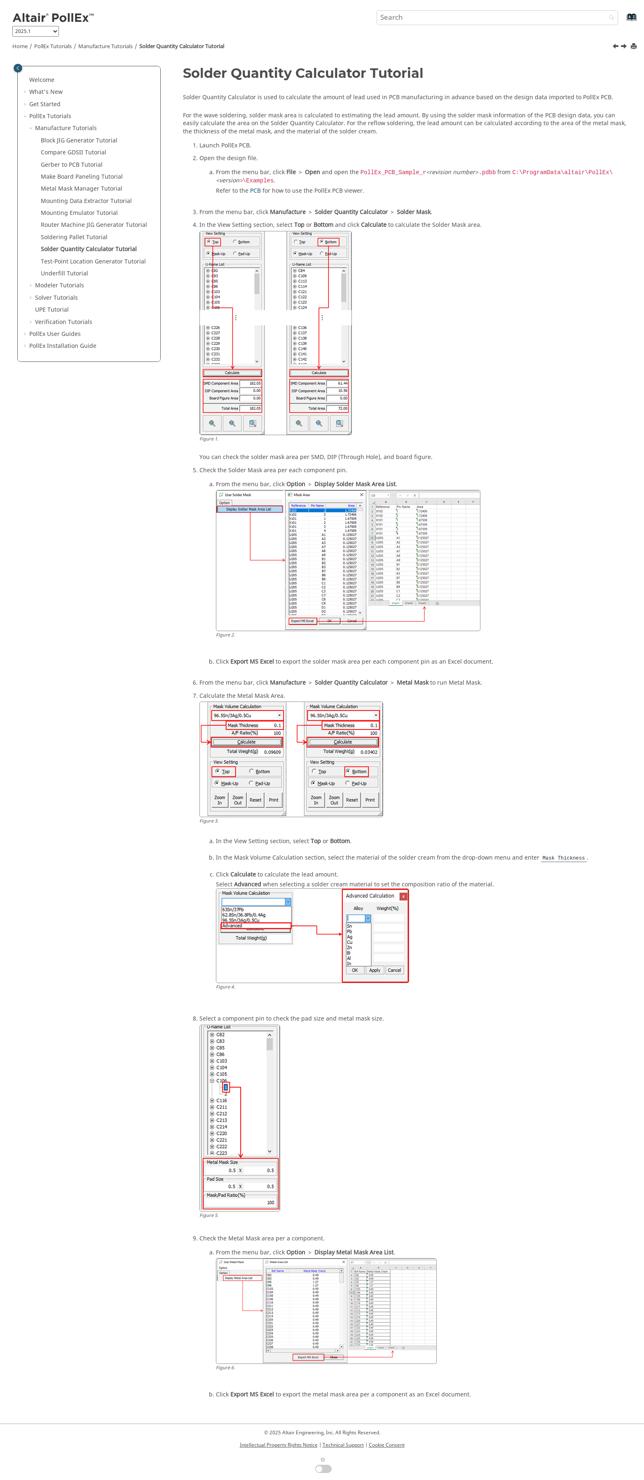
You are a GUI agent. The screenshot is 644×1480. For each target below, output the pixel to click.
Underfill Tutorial (64, 273)
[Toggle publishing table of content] (18, 68)
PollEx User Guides (55, 334)
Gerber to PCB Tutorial (72, 165)
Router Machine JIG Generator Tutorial (94, 225)
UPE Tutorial (52, 309)
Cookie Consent (387, 1445)
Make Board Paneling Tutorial (82, 176)
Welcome (41, 80)
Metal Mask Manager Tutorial (81, 188)
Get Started (45, 104)
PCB (255, 190)
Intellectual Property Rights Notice (279, 1445)
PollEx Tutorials (53, 46)
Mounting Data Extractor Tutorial (86, 201)
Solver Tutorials (56, 298)
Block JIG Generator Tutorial (79, 140)
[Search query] (497, 17)
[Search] (609, 18)
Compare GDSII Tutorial (73, 152)
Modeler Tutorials (59, 285)
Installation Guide (62, 346)
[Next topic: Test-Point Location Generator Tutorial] (624, 47)
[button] (26, 80)
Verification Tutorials (63, 322)
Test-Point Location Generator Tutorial (93, 261)
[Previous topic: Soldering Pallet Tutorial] (616, 47)
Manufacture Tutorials (105, 46)
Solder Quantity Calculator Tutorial (181, 46)
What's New (46, 92)
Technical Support (343, 1445)
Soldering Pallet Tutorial (74, 237)
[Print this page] (634, 46)
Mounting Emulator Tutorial (79, 213)
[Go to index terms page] (623, 21)
